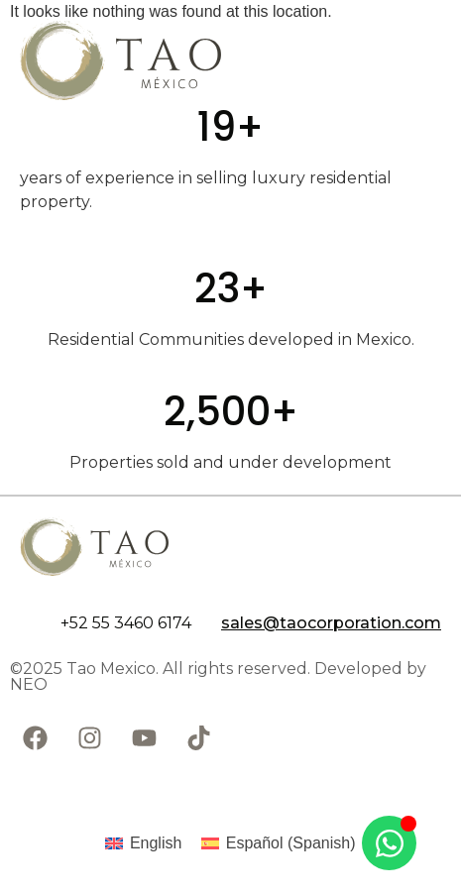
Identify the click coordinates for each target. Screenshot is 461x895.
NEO (29, 684)
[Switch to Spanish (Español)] (278, 843)
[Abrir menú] (406, 60)
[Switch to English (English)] (143, 843)
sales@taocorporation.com (331, 623)
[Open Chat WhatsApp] (389, 843)
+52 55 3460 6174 (125, 623)
